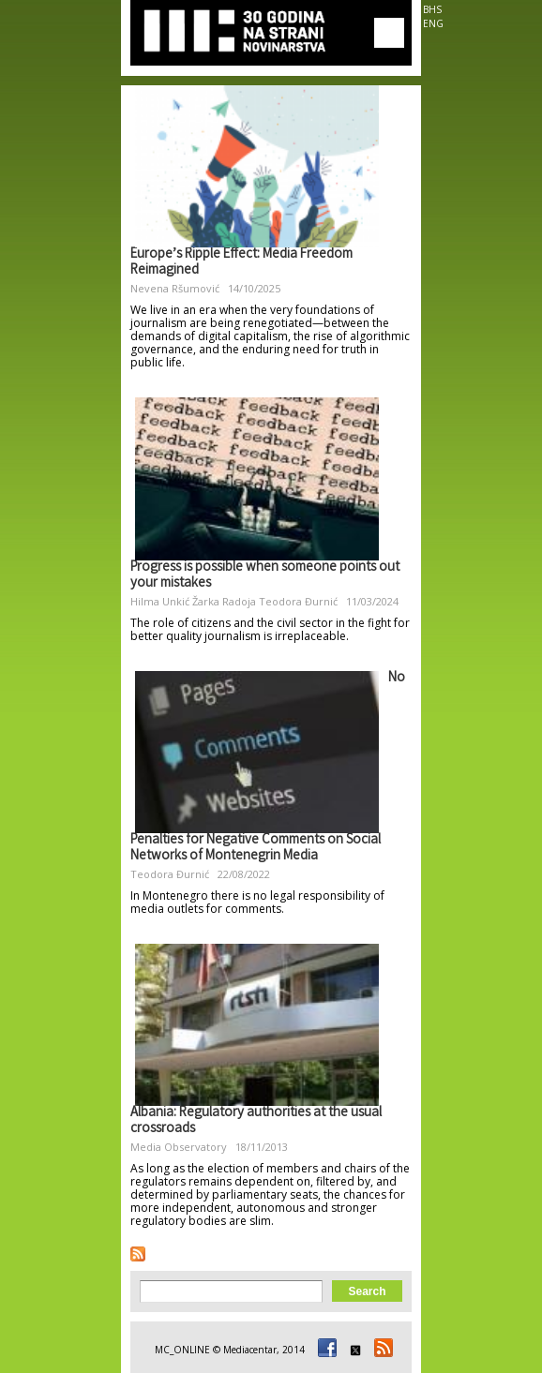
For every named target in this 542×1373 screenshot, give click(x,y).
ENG (433, 23)
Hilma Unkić (159, 601)
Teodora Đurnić (298, 601)
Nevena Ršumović (174, 288)
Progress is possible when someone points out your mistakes (264, 576)
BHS (432, 9)
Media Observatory (178, 1147)
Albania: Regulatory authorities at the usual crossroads (256, 1121)
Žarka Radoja (224, 601)
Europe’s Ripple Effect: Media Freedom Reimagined (241, 263)
